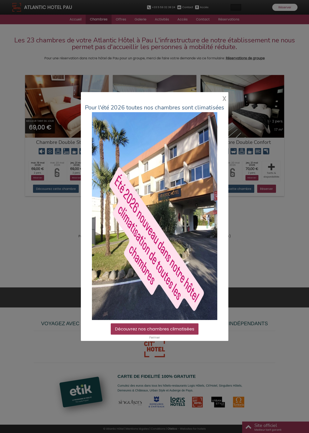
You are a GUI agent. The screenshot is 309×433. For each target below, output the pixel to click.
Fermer (154, 321)
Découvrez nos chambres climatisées (154, 314)
